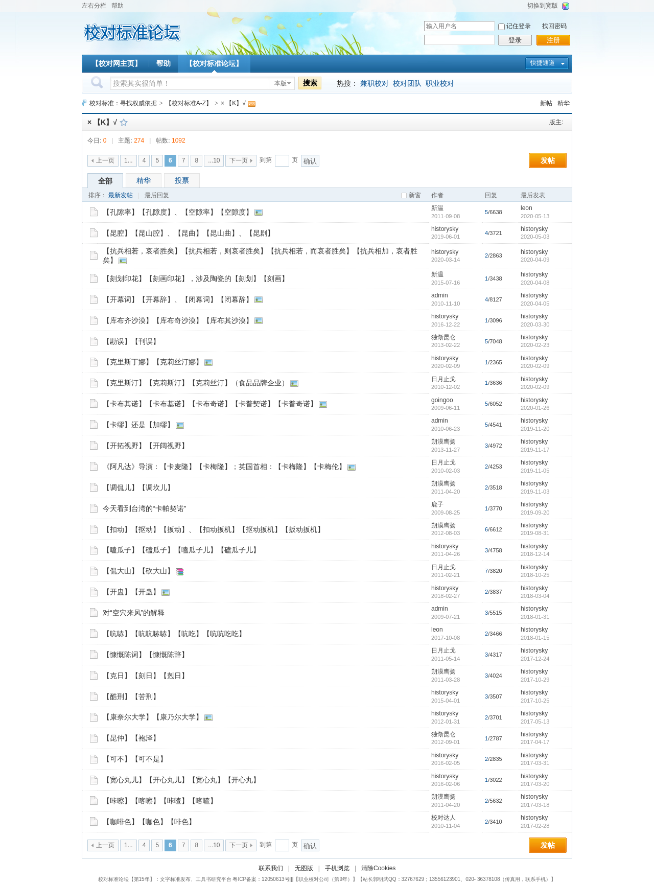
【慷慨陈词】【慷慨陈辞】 (146, 654)
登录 (515, 40)
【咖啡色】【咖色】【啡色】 (149, 822)
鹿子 (437, 504)
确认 (310, 161)
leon (526, 208)
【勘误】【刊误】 (131, 341)
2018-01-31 (535, 617)
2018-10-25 (535, 575)
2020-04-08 (535, 283)
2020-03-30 (535, 324)
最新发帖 (120, 195)
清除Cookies (378, 868)
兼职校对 (374, 83)
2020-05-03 (535, 237)
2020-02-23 (535, 345)
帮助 (117, 5)
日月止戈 (443, 379)
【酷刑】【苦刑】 (131, 696)
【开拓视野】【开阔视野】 (146, 446)
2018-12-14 (535, 554)
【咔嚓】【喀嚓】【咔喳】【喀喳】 (160, 801)
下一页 (238, 160)
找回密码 (554, 26)
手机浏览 (337, 868)
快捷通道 (542, 62)
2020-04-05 (535, 303)
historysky (444, 229)
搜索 (310, 83)
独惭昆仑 (443, 337)
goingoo (442, 400)
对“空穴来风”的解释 (134, 613)
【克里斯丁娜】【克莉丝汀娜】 (153, 362)
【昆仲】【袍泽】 (131, 738)
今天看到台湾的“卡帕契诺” (144, 508)
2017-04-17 (535, 742)
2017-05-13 (535, 721)
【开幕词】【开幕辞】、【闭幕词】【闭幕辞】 (178, 299)
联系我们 (271, 868)
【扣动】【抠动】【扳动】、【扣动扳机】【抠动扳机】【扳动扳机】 (213, 529)
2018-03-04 (535, 596)
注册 (553, 40)
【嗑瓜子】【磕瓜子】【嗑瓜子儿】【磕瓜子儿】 (181, 550)
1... (128, 160)
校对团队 (407, 83)
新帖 (546, 103)
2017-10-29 (535, 680)
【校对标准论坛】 (214, 63)
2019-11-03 (535, 492)
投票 (182, 180)
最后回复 (157, 195)
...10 (214, 160)
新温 (437, 208)
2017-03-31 (535, 763)
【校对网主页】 (116, 63)
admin (439, 295)
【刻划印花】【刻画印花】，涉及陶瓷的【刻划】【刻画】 (196, 278)
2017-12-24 (535, 659)
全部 (105, 181)
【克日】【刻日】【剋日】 (146, 675)
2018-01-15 (535, 638)
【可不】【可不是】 (135, 759)
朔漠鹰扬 (443, 441)
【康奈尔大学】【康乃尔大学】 (153, 717)
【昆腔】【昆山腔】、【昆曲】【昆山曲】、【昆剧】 (188, 233)
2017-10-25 (535, 701)
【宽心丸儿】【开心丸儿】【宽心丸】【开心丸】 (181, 780)
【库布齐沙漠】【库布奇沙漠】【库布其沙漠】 (178, 320)
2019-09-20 (535, 512)
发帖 (548, 160)
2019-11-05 (535, 471)
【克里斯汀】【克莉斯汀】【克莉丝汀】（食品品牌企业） (196, 383)
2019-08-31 (535, 533)
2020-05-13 (535, 216)
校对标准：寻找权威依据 (123, 103)
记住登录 (518, 26)
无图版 (304, 868)
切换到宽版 (542, 5)
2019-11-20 (535, 429)
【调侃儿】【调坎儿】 (138, 487)
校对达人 (443, 817)
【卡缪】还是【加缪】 (138, 425)
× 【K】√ (233, 103)
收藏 (124, 122)
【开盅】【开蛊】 (131, 592)
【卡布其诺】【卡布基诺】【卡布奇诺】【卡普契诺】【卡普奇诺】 (210, 404)
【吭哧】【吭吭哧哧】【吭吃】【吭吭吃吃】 (174, 634)
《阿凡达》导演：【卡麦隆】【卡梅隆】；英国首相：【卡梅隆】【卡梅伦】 (224, 466)
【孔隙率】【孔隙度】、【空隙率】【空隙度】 (178, 212)
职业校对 (440, 83)
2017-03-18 (535, 805)
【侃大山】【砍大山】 (138, 571)
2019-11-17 (535, 450)
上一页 (105, 160)
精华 (563, 103)
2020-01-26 (535, 408)
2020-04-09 (535, 260)
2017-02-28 (535, 826)
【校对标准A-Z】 (189, 103)
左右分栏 (94, 5)
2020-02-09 (535, 366)
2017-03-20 (535, 784)
